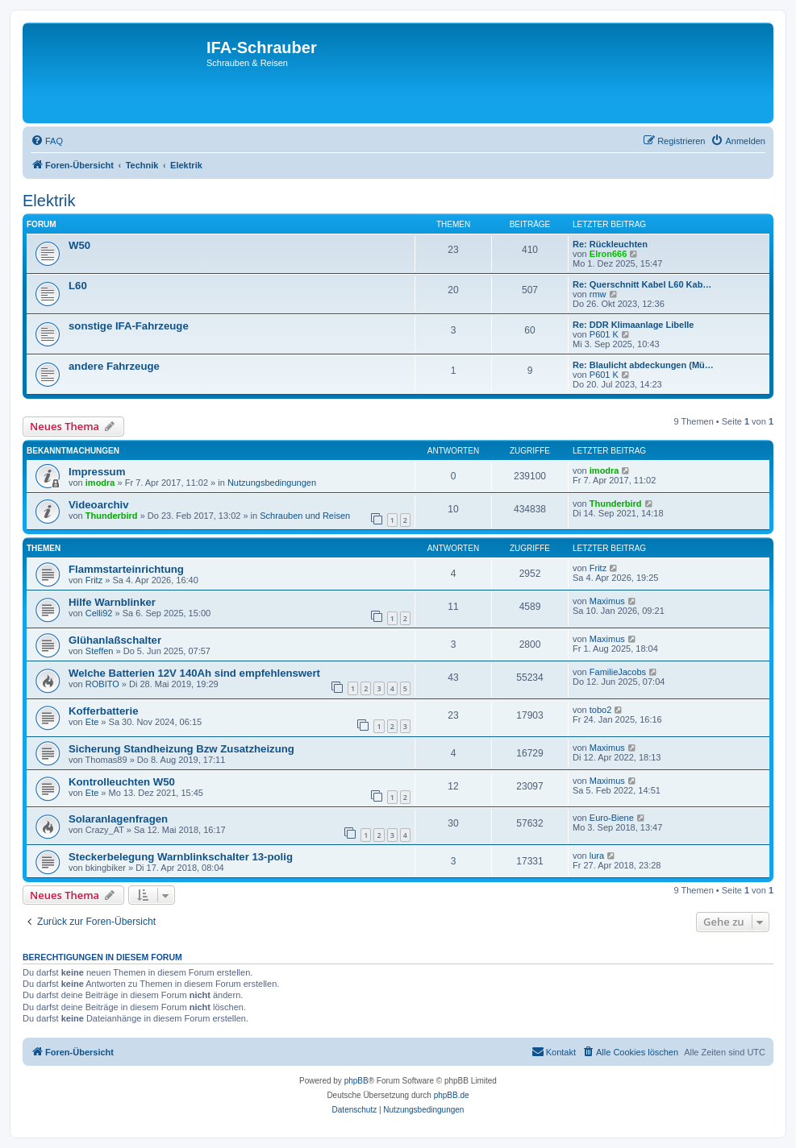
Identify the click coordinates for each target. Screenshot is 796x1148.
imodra (100, 482)
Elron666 (608, 254)
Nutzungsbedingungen (271, 482)
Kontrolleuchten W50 (122, 782)
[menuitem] (47, 141)
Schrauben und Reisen (305, 515)
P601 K (604, 334)
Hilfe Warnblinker (112, 602)
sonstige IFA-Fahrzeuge (129, 326)
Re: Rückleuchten (610, 244)
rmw (598, 294)
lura (597, 855)
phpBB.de (451, 1095)
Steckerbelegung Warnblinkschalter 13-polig (181, 857)
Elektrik (49, 200)
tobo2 (601, 710)
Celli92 (99, 613)
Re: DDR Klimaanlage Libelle (633, 324)
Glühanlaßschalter (115, 640)
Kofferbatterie (103, 711)
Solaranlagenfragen (118, 819)
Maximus (607, 601)
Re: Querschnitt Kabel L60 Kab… (642, 284)
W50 (79, 245)
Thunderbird (111, 515)
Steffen (99, 651)
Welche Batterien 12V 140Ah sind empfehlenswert (194, 673)
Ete (92, 722)
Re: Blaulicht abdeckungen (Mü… (643, 365)
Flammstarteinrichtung (126, 569)
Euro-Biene (612, 818)
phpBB (356, 1080)
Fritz (93, 580)
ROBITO (102, 684)
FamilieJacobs (618, 672)
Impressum (97, 472)
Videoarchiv (99, 505)
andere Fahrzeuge (114, 366)
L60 (78, 286)
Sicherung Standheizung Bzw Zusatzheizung (181, 749)
